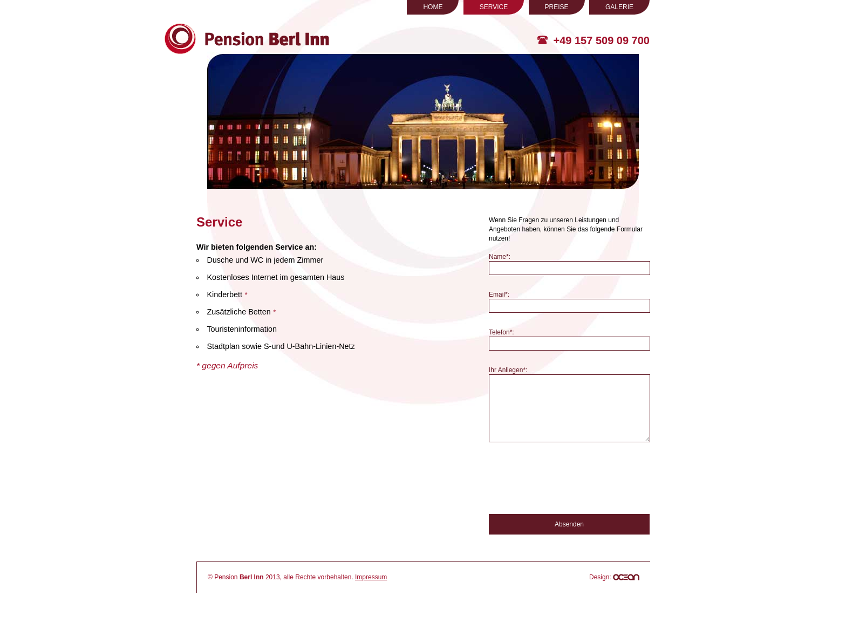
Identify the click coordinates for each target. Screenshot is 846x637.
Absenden (569, 541)
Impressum (371, 594)
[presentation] (571, 497)
